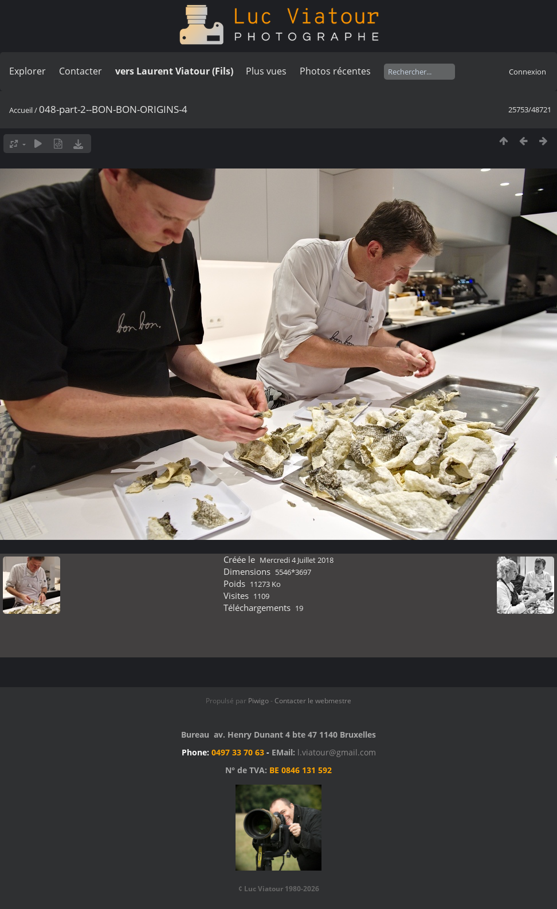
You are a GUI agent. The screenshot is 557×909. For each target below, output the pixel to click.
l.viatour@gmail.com (336, 752)
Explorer (27, 71)
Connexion (527, 71)
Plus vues (266, 71)
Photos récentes (335, 71)
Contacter (80, 71)
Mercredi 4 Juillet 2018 (297, 560)
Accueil (21, 110)
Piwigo (258, 701)
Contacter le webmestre (312, 701)
